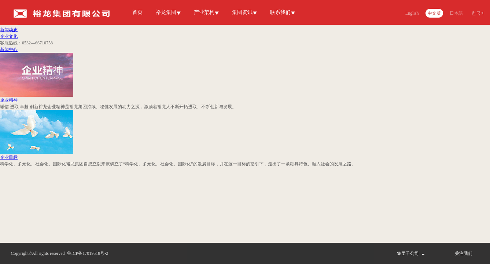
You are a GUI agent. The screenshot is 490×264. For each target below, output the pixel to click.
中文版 (434, 13)
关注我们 (463, 253)
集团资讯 (242, 12)
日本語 (456, 13)
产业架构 (204, 12)
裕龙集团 (166, 12)
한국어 (478, 13)
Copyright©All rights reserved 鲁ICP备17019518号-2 (59, 253)
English (412, 13)
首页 (137, 12)
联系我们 (280, 12)
